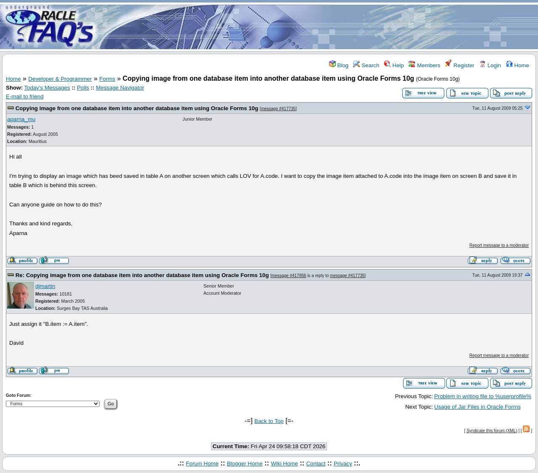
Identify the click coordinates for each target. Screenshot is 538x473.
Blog (338, 65)
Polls (83, 88)
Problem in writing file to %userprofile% (482, 396)
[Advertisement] (319, 26)
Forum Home (202, 463)
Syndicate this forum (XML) (492, 430)
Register (459, 65)
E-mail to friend (25, 96)
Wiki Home (284, 463)
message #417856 (289, 275)
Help (394, 65)
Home (517, 65)
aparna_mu (21, 119)
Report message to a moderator (499, 245)
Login (490, 65)
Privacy (343, 463)
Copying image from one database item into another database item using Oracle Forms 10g (137, 108)
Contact (315, 463)
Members (424, 65)
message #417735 (278, 108)
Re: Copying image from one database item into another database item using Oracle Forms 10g (142, 275)
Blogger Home (245, 463)
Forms (107, 79)
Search (366, 65)
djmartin (45, 286)
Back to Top (268, 421)
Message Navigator (120, 88)
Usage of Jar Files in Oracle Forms (477, 407)
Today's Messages (47, 88)
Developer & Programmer (60, 79)
